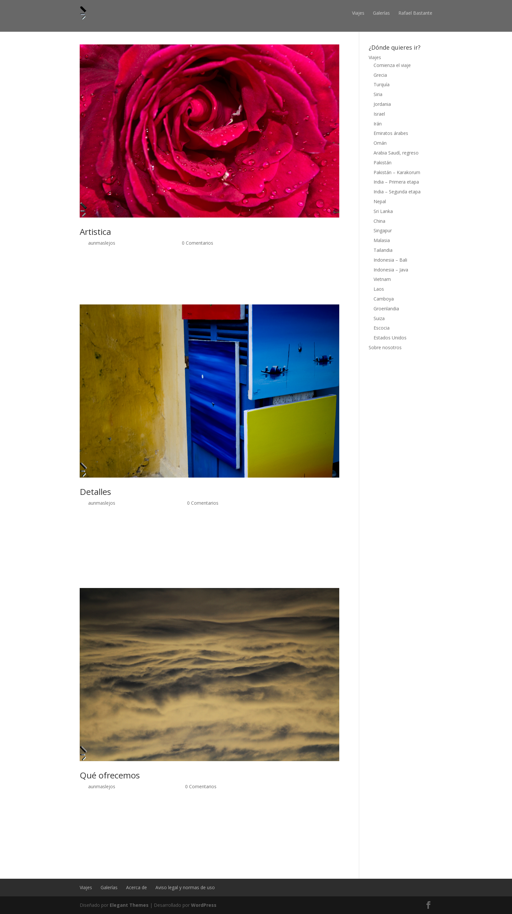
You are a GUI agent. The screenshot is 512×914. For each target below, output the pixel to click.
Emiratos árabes (391, 133)
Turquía (382, 84)
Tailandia (383, 250)
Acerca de (136, 887)
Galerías (381, 13)
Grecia (380, 75)
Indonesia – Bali (390, 260)
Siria (378, 94)
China (379, 221)
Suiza (379, 318)
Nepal (380, 201)
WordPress (203, 905)
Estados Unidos (390, 338)
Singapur (383, 230)
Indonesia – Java (391, 270)
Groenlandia (386, 308)
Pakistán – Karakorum (397, 172)
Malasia (382, 240)
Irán (378, 124)
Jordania (382, 104)
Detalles (95, 492)
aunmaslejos (101, 243)
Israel (379, 114)
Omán (380, 143)
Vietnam (382, 279)
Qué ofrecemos (110, 775)
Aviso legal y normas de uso (185, 887)
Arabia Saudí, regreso (396, 153)
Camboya (384, 299)
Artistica (95, 231)
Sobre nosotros (385, 347)
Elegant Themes (129, 905)
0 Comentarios (197, 243)
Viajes (358, 13)
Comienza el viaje (392, 65)
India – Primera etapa (396, 182)
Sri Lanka (383, 211)
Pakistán (383, 162)
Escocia (382, 328)
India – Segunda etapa (397, 191)
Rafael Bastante (415, 13)
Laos (379, 289)
